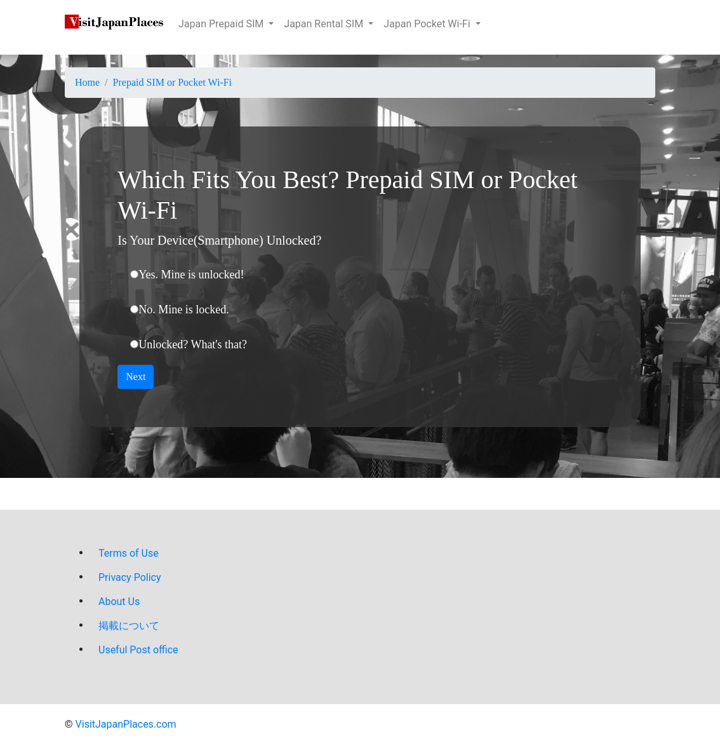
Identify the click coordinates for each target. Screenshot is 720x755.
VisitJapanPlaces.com (126, 724)
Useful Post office (138, 650)
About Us (119, 601)
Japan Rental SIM (325, 24)
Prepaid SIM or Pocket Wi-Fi (172, 82)
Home (87, 82)
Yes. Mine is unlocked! (191, 274)
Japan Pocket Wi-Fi (427, 24)
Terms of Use (128, 553)
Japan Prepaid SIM (222, 24)
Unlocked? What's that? (192, 344)
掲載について (128, 626)
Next (135, 376)
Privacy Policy (129, 577)
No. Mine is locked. (183, 309)
